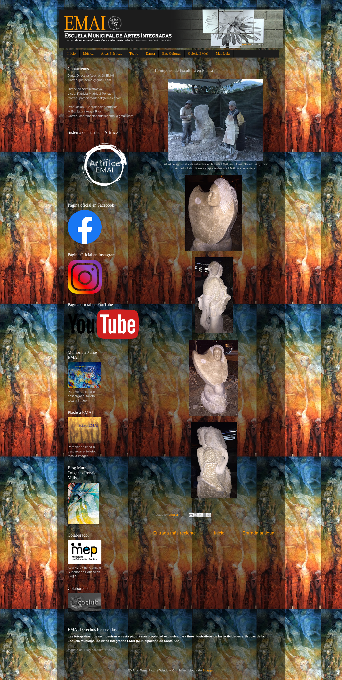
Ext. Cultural (171, 53)
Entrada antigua (258, 532)
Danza (150, 53)
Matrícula (223, 53)
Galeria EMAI (198, 53)
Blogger (208, 670)
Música (88, 53)
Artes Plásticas (111, 53)
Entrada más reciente (174, 532)
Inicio (71, 53)
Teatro (133, 53)
